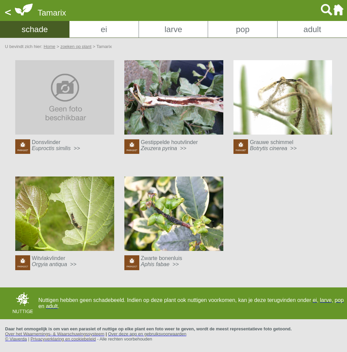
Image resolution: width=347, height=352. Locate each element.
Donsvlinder (56, 145)
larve (173, 29)
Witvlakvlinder (54, 261)
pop (242, 29)
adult (312, 29)
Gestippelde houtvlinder (169, 145)
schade (35, 29)
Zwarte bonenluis (161, 261)
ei (104, 29)
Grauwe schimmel (273, 145)
